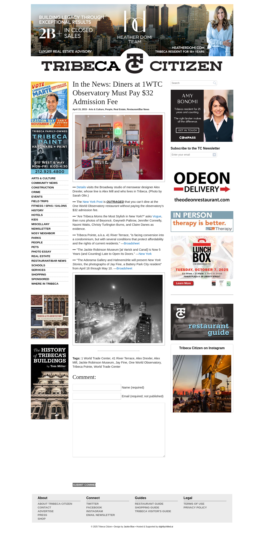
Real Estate (41, 256)
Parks (36, 237)
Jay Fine (121, 362)
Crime (36, 192)
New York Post (92, 201)
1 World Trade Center (95, 358)
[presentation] (104, 469)
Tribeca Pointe (82, 366)
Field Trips (40, 201)
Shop (42, 518)
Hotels (37, 215)
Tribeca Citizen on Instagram (202, 348)
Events (37, 196)
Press (42, 515)
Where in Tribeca (45, 283)
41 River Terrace (123, 358)
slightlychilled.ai (166, 527)
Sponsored (40, 279)
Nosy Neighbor (43, 233)
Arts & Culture (44, 178)
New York (145, 253)
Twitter (92, 503)
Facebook (94, 507)
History (38, 210)
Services (38, 269)
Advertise (46, 511)
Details (81, 187)
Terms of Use (194, 503)
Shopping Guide (147, 507)
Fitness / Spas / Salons (49, 205)
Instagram (94, 511)
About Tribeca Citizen (55, 503)
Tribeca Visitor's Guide (153, 511)
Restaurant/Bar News (49, 260)
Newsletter (41, 228)
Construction (43, 187)
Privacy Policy (195, 507)
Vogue (157, 216)
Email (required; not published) (143, 396)
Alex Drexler (144, 358)
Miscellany (41, 224)
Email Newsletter (100, 515)
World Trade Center (107, 366)
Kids (35, 219)
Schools (38, 265)
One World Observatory (145, 362)
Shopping (39, 274)
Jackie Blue (129, 527)
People (37, 242)
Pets (35, 247)
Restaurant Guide (149, 503)
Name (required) (133, 387)
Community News (45, 182)
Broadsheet (132, 243)
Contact (44, 507)
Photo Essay (41, 251)
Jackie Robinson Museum (96, 362)
